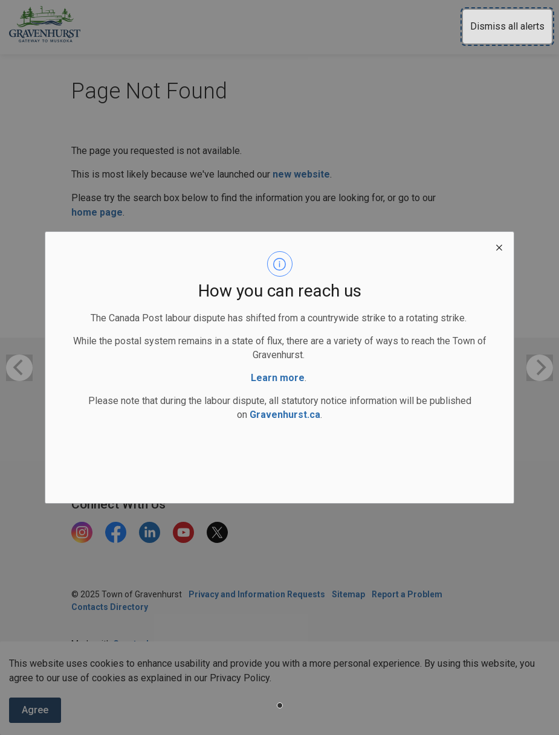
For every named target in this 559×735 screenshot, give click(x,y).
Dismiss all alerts (507, 26)
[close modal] (499, 246)
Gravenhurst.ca (285, 414)
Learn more (278, 378)
